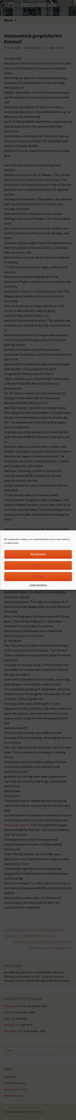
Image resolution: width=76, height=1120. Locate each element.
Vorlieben (38, 576)
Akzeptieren (38, 554)
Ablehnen (38, 565)
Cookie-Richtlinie (38, 584)
